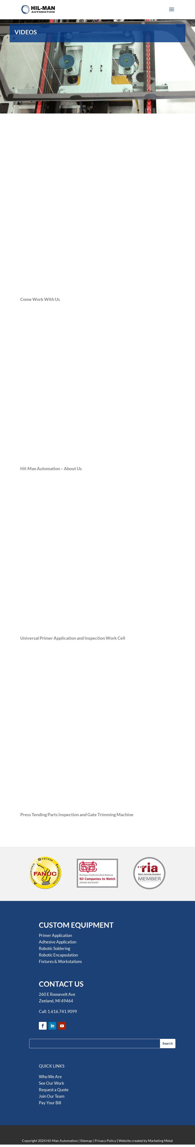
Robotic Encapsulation (58, 954)
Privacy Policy (105, 1141)
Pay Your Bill (50, 1102)
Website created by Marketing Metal (145, 1141)
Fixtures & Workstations (60, 961)
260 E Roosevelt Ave (57, 994)
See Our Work (51, 1083)
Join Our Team (51, 1096)
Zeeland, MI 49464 (56, 1000)
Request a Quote (54, 1089)
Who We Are (50, 1076)
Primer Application (55, 935)
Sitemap (86, 1141)
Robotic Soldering (54, 948)
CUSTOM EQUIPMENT (76, 924)
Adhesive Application (57, 941)
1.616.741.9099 (62, 1011)
